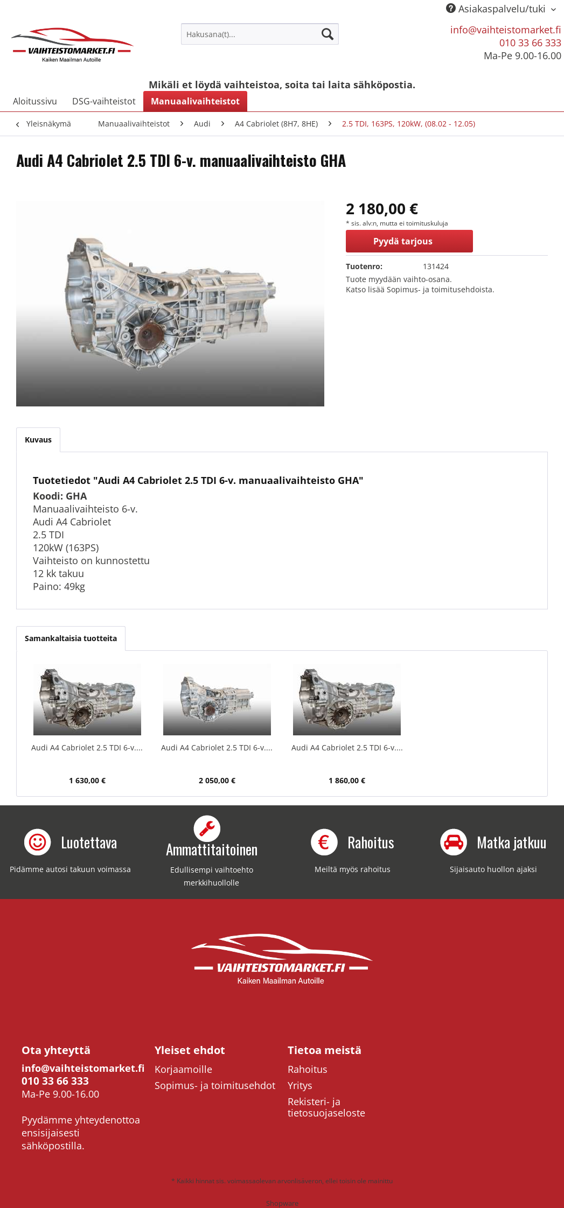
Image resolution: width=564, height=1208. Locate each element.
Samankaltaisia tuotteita (71, 638)
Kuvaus (38, 439)
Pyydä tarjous (403, 241)
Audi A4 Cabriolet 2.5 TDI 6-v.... (87, 747)
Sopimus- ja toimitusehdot (215, 1085)
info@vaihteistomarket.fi (505, 29)
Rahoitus (308, 1069)
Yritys (300, 1085)
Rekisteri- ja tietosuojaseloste (326, 1107)
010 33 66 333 (530, 42)
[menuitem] (260, 34)
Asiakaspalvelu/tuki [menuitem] (497, 8)
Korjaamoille (183, 1069)
